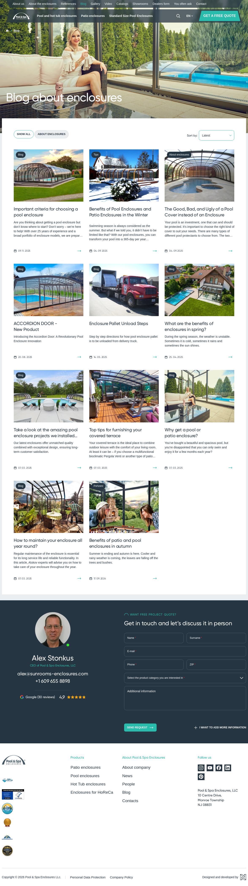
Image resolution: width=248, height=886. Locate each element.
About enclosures (51, 134)
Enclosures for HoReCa (89, 790)
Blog (83, 3)
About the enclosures (43, 3)
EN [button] (189, 16)
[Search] (178, 16)
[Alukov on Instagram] (201, 767)
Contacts (129, 798)
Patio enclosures (93, 16)
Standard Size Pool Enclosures (131, 16)
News (126, 775)
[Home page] (22, 16)
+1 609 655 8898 (52, 680)
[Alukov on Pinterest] (201, 776)
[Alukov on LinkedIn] (227, 767)
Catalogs (122, 3)
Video (108, 3)
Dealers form (161, 3)
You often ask (183, 3)
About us (18, 3)
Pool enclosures (83, 775)
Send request (140, 727)
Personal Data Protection (86, 877)
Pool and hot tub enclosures (57, 16)
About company (135, 767)
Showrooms (140, 3)
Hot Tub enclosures (86, 783)
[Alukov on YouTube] (210, 767)
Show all (24, 134)
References (68, 3)
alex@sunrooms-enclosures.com (52, 673)
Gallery (95, 3)
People (128, 783)
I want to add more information (220, 727)
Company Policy (117, 877)
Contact (201, 3)
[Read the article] (79, 251)
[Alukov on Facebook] (218, 767)
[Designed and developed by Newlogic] (224, 877)
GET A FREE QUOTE (219, 16)
